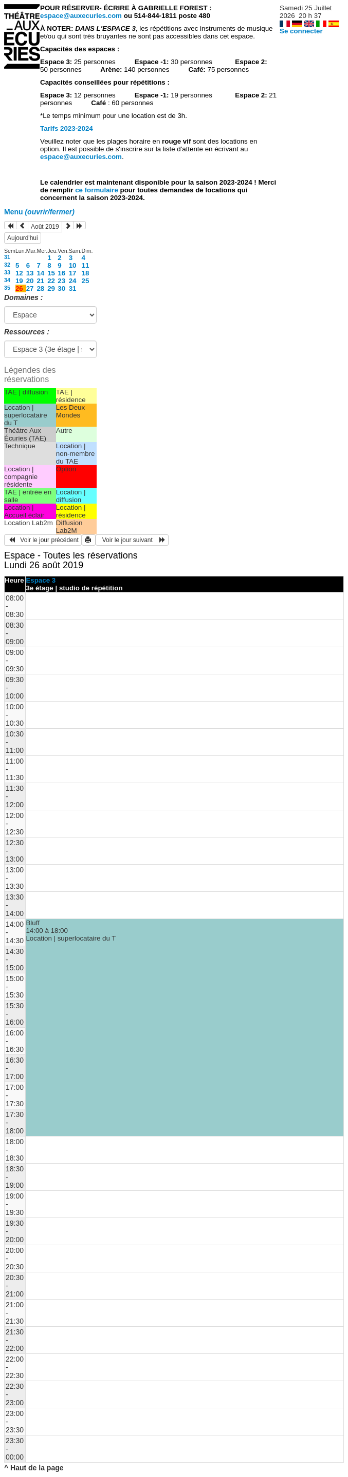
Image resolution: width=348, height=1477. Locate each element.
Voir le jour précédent (43, 540)
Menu (39, 212)
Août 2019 (45, 226)
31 (7, 257)
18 (85, 273)
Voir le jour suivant (132, 540)
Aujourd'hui (22, 238)
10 (73, 265)
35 (7, 288)
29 (51, 288)
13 (30, 273)
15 (51, 273)
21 (40, 281)
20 (30, 281)
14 (40, 273)
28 (40, 288)
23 (61, 281)
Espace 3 (41, 580)
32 (7, 265)
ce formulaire (97, 190)
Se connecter (301, 31)
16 (61, 273)
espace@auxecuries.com (81, 15)
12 (19, 273)
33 (7, 272)
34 (7, 280)
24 (73, 281)
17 (73, 273)
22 (51, 281)
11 (85, 265)
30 (61, 288)
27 (30, 288)
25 (85, 281)
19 (19, 281)
